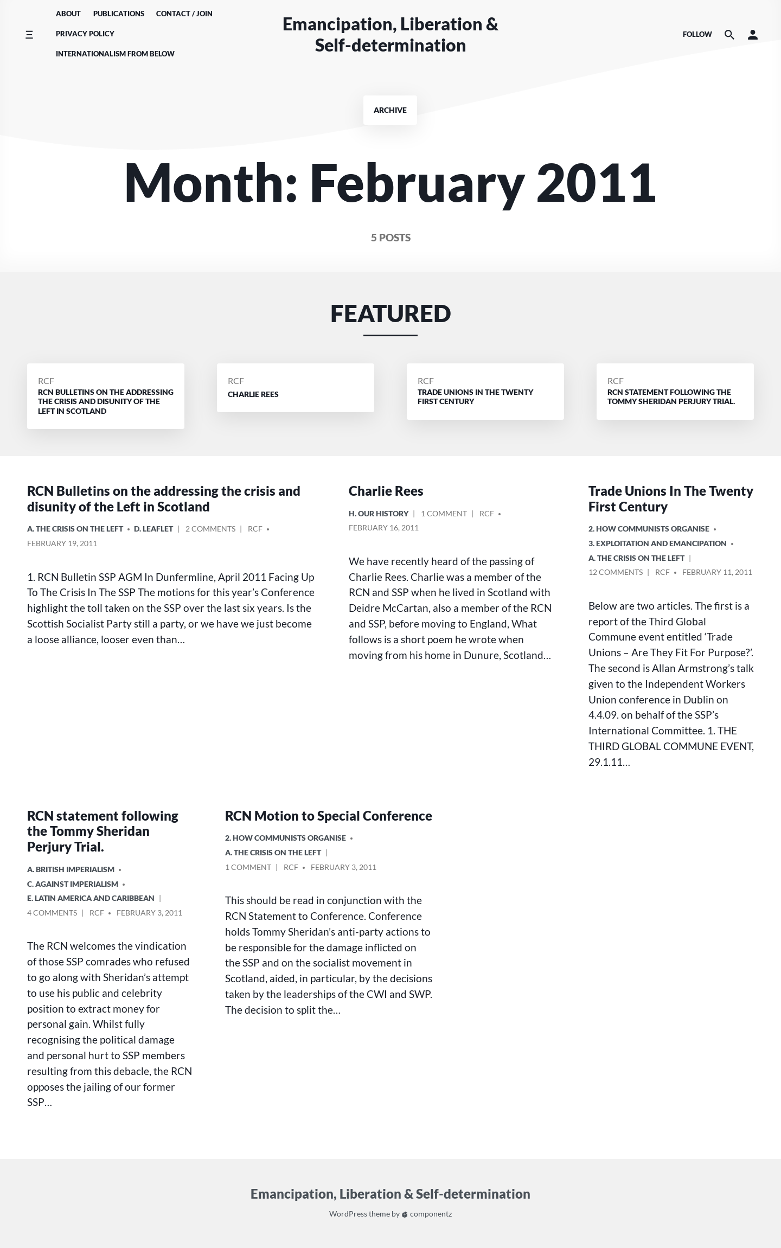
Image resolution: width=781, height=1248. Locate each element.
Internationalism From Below (115, 53)
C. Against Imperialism (72, 883)
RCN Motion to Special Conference (328, 815)
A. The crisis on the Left (75, 528)
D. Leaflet (153, 528)
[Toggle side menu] (29, 34)
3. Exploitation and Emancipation (657, 543)
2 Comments (210, 530)
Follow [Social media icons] (697, 34)
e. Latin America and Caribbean (91, 898)
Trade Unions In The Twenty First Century (670, 498)
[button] (752, 34)
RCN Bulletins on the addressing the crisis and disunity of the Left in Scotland (163, 498)
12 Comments (615, 573)
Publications (118, 13)
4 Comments (52, 914)
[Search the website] (729, 34)
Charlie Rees (386, 490)
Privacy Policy (85, 33)
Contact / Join (184, 13)
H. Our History (378, 513)
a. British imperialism (70, 869)
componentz (426, 1213)
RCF (46, 380)
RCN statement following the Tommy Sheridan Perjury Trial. (102, 831)
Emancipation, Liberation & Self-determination (390, 34)
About (68, 13)
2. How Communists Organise (648, 528)
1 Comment (444, 515)
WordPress (348, 1213)
